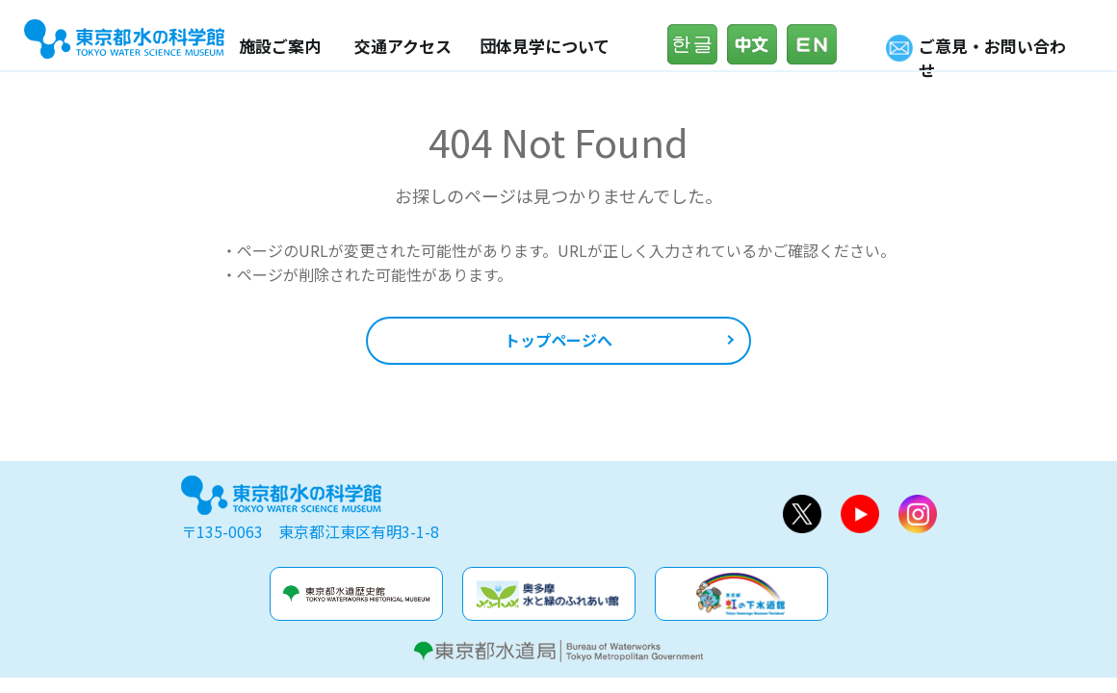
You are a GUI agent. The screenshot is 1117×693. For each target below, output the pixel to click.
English (816, 44)
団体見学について (545, 46)
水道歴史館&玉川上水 (356, 594)
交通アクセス (403, 46)
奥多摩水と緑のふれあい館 (549, 594)
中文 (757, 44)
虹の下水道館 (741, 594)
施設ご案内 (280, 46)
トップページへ (558, 339)
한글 (697, 44)
